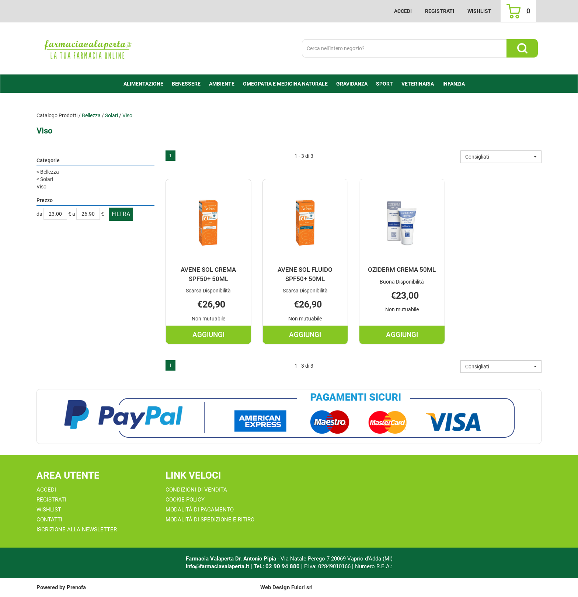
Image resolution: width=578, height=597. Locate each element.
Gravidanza (352, 84)
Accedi (403, 11)
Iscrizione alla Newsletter (76, 529)
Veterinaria (417, 84)
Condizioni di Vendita (196, 489)
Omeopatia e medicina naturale (285, 84)
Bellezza (91, 115)
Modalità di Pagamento (200, 509)
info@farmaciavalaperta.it (217, 566)
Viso (41, 187)
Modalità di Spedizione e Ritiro (210, 519)
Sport (384, 84)
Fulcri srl (302, 587)
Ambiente (221, 84)
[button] (501, 156)
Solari (111, 115)
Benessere (186, 84)
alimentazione (143, 84)
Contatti (49, 519)
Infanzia (453, 84)
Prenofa (76, 587)
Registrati (439, 11)
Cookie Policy (185, 499)
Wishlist (479, 11)
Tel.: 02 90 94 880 (277, 566)
